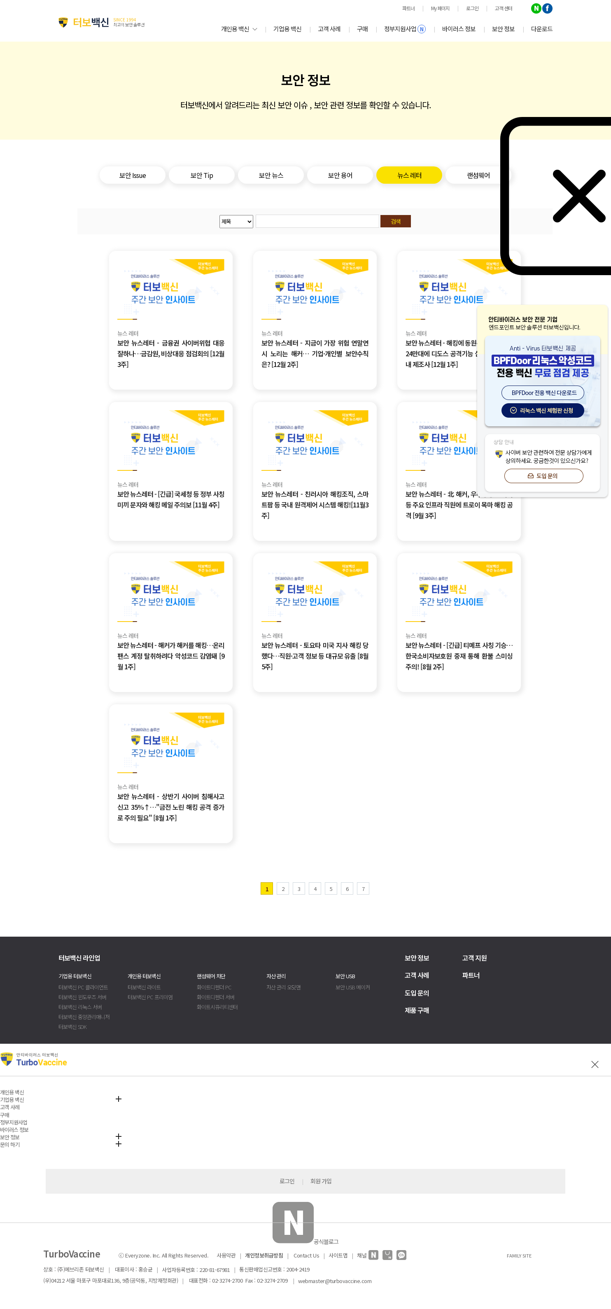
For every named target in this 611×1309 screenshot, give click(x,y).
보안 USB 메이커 (353, 987)
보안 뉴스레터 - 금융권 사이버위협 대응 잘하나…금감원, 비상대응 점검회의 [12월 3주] (170, 353)
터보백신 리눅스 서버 (80, 1007)
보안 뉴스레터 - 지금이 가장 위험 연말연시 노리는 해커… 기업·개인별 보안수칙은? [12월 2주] (314, 353)
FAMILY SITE (519, 1255)
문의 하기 (9, 1144)
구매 (362, 28)
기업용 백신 (287, 28)
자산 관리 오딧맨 (283, 987)
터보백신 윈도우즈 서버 (82, 997)
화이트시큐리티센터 (217, 1007)
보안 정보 (503, 28)
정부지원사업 (405, 28)
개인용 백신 (239, 28)
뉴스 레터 (127, 333)
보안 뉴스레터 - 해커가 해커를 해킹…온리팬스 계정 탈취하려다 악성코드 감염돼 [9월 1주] (170, 655)
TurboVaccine (71, 1253)
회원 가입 (320, 1181)
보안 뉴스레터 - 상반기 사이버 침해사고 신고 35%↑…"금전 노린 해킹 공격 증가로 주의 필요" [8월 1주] (170, 807)
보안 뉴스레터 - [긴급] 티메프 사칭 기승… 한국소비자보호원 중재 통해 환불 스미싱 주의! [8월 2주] (459, 655)
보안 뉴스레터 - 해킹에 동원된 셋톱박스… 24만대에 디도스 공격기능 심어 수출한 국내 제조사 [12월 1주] (459, 353)
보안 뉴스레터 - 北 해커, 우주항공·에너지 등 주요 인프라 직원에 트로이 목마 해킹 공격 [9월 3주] (459, 504)
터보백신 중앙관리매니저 (84, 1017)
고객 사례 (329, 28)
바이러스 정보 (459, 28)
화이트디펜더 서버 (215, 997)
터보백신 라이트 (144, 987)
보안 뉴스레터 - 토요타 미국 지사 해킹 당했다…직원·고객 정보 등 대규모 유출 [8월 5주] (314, 655)
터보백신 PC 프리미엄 (150, 997)
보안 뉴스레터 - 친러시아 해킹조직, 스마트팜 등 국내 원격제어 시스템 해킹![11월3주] (314, 504)
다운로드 (542, 28)
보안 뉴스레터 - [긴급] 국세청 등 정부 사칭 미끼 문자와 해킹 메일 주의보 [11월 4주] (170, 499)
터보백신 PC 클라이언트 (83, 987)
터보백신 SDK (72, 1027)
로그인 (287, 1181)
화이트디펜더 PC (214, 987)
